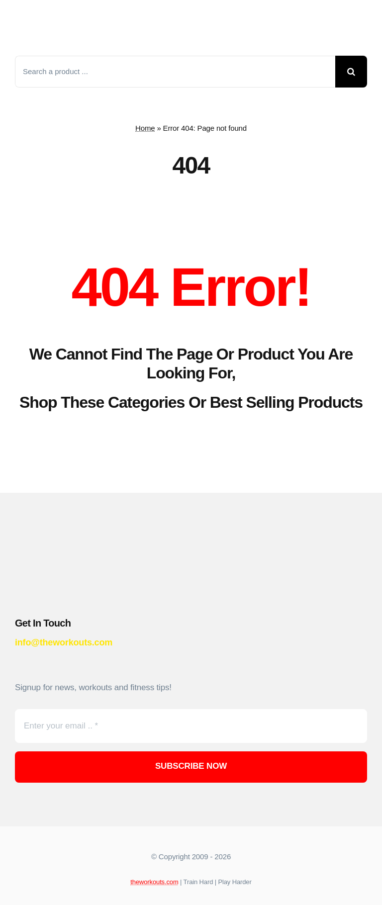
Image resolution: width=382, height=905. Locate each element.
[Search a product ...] (175, 72)
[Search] (351, 72)
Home (145, 128)
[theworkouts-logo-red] (99, 10)
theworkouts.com (154, 882)
